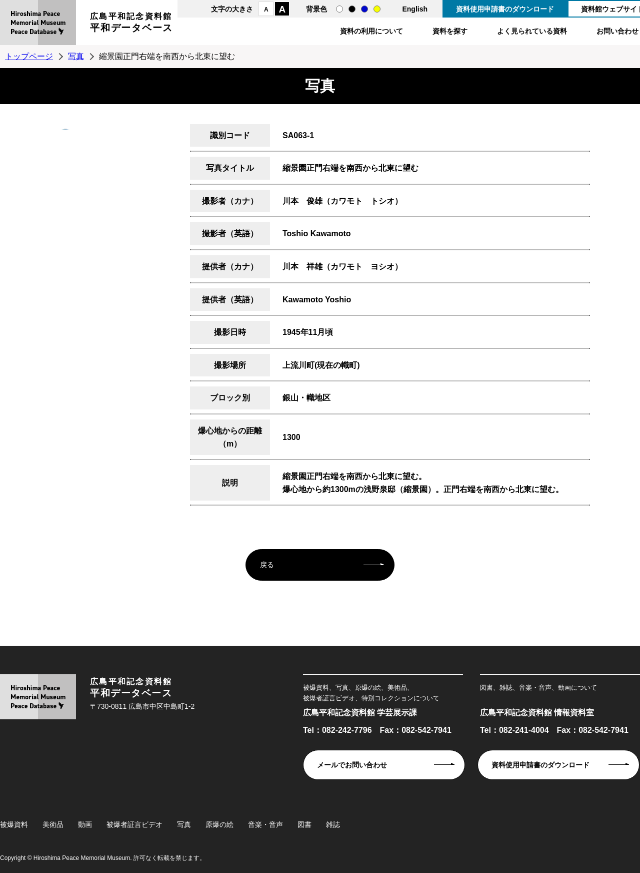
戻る (267, 565)
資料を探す (450, 31)
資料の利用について (371, 31)
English (415, 9)
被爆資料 (14, 824)
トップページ (29, 56)
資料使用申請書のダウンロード (505, 9)
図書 (305, 824)
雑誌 (333, 824)
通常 (339, 9)
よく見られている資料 (532, 31)
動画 (85, 824)
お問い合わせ (617, 31)
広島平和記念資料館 (131, 24)
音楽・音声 (265, 824)
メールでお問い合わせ (352, 765)
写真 (76, 56)
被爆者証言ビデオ (134, 824)
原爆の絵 (220, 824)
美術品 (53, 824)
